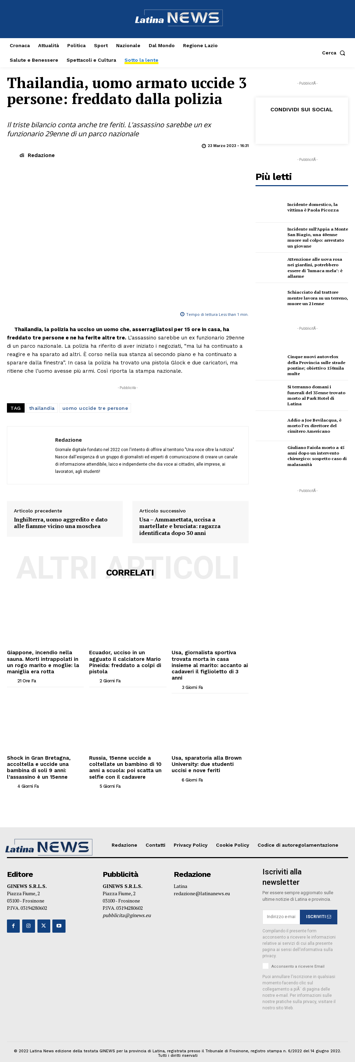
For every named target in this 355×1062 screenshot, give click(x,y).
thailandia (42, 408)
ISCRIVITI (318, 906)
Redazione (41, 155)
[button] (335, 52)
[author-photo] (11, 679)
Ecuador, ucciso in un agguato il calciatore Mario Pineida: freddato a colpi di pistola (126, 658)
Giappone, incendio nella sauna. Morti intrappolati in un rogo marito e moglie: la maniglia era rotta (44, 660)
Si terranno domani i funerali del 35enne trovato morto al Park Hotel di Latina (317, 396)
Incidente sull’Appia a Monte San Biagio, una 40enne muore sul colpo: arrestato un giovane (317, 237)
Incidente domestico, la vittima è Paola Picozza (312, 207)
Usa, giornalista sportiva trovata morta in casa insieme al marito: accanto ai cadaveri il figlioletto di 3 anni (210, 660)
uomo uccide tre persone (95, 408)
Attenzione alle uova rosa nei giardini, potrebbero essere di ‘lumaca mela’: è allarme (317, 268)
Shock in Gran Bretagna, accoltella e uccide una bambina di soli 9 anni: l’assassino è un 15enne (36, 757)
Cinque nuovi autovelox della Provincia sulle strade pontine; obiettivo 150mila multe (315, 365)
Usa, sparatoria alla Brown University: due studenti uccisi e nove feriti (209, 755)
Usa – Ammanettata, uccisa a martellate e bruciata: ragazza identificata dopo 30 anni (179, 526)
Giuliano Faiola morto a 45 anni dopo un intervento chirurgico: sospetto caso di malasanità (316, 456)
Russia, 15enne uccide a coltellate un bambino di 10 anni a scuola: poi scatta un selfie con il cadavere (122, 757)
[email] (281, 906)
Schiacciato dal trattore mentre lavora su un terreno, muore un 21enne (317, 298)
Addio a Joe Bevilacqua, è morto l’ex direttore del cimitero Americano (313, 426)
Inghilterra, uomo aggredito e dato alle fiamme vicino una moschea (60, 522)
